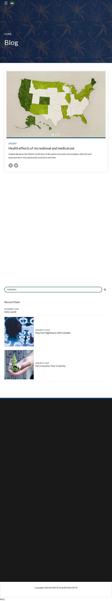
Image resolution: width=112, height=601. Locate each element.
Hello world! (10, 312)
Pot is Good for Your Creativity (50, 366)
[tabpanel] (56, 104)
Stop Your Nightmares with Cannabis (53, 332)
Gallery (12, 143)
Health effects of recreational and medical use (41, 148)
